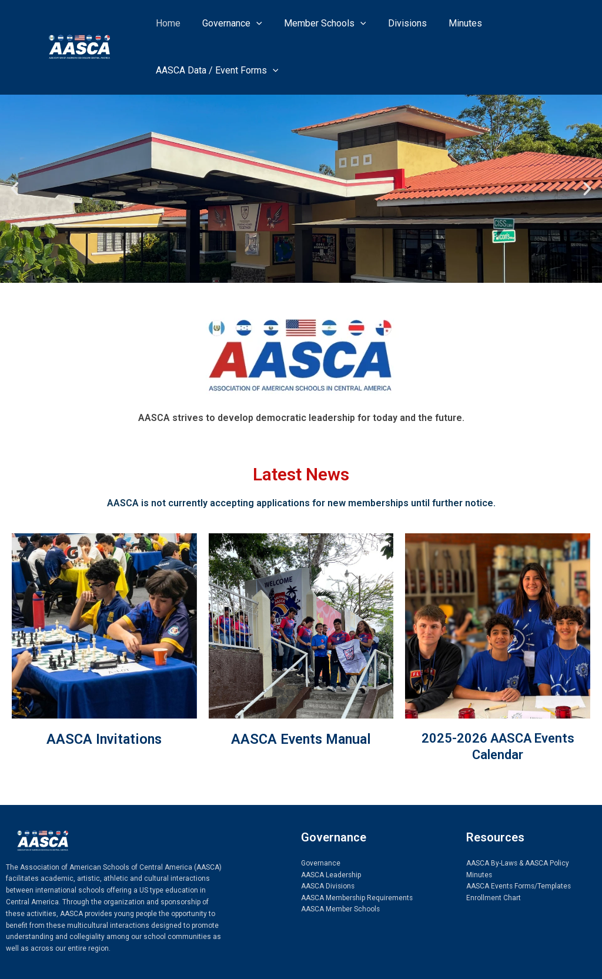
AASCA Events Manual (301, 739)
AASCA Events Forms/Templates (519, 886)
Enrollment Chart (493, 898)
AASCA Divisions (328, 886)
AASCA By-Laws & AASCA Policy (518, 863)
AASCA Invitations (104, 739)
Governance (227, 23)
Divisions (396, 23)
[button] (15, 189)
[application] (251, 23)
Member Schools (317, 23)
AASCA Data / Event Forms (215, 70)
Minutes (451, 23)
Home (166, 23)
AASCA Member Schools (340, 910)
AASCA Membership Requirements (357, 898)
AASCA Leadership (331, 875)
